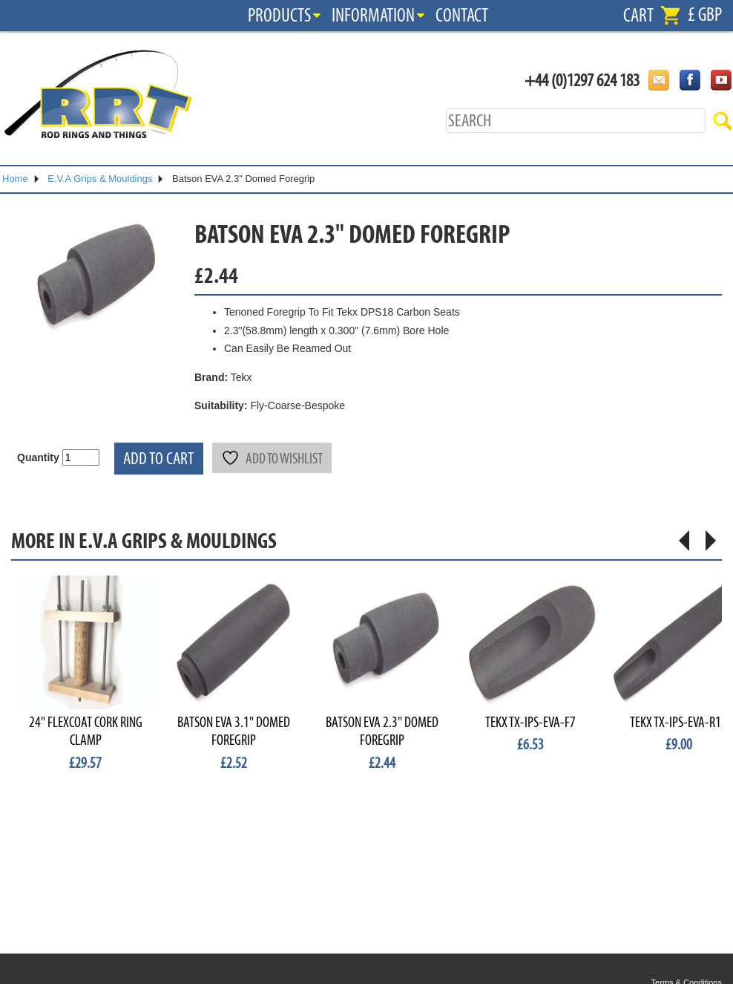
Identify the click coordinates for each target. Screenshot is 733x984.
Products (279, 15)
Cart (638, 15)
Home (15, 178)
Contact (461, 15)
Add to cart (158, 459)
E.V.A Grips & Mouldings (99, 178)
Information (373, 15)
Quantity (38, 457)
